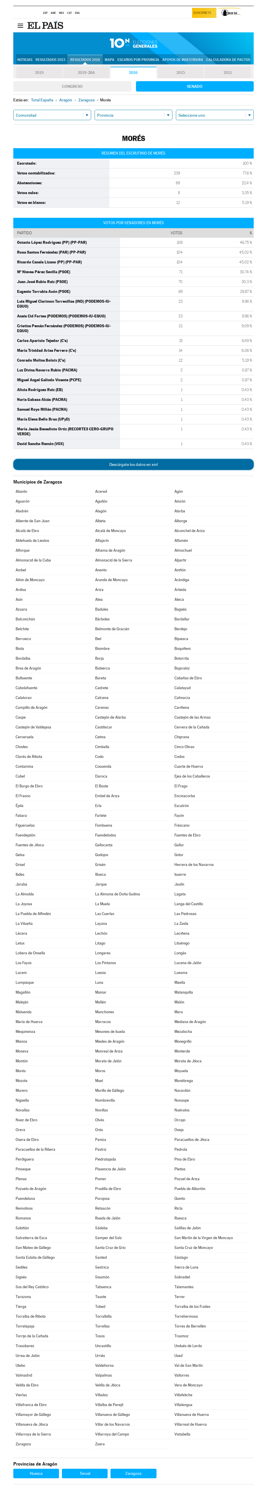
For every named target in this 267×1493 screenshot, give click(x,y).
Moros (100, 1071)
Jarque (101, 884)
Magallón (23, 992)
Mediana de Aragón (190, 1022)
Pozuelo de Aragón (31, 1189)
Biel (98, 639)
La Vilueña (24, 923)
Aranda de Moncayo (111, 580)
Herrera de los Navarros (194, 864)
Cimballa (102, 747)
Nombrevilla (105, 1100)
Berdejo (180, 629)
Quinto (179, 1198)
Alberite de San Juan (32, 521)
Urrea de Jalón (28, 1355)
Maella (179, 982)
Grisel (20, 864)
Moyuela (181, 1071)
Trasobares (25, 1346)
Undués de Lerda (188, 1346)
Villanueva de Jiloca (32, 1424)
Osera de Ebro (27, 1139)
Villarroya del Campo (112, 1434)
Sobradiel (182, 1277)
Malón (179, 1002)
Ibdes (20, 874)
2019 (39, 72)
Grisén (100, 864)
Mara (178, 1012)
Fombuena (103, 825)
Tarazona (23, 1297)
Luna (99, 982)
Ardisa (21, 589)
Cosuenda (103, 766)
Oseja (179, 1130)
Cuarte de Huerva (188, 766)
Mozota (21, 1081)
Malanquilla (183, 992)
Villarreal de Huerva (190, 1424)
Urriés (100, 1355)
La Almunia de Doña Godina (117, 894)
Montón (22, 1061)
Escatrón (181, 806)
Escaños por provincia (138, 60)
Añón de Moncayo (30, 580)
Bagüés (180, 609)
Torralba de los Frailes (192, 1306)
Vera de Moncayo (188, 1385)
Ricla (178, 1208)
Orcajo (179, 1120)
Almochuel (183, 550)
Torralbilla (103, 1316)
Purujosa (102, 1198)
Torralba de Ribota (31, 1316)
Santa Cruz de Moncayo (193, 1247)
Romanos (23, 1218)
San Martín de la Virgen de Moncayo (203, 1238)
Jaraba (21, 884)
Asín (19, 599)
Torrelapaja (25, 1326)
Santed (101, 1257)
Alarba (179, 511)
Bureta (100, 678)
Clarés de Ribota (29, 756)
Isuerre (180, 874)
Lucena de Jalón (187, 963)
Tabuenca (103, 1287)
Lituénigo (181, 943)
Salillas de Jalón (187, 1228)
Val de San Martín (188, 1365)
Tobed (100, 1306)
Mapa (109, 60)
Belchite (22, 629)
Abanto (21, 491)
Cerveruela (25, 737)
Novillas (101, 1110)
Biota (20, 648)
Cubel (20, 776)
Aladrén (22, 511)
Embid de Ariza (107, 796)
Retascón (103, 1208)
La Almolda (25, 894)
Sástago (181, 1257)
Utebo (20, 1365)
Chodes (22, 747)
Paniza (100, 1139)
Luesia (100, 972)
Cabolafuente (26, 688)
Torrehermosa (186, 1316)
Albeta (100, 521)
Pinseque (23, 1169)
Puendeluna (25, 1198)
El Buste (101, 786)
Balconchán (25, 619)
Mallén (100, 1002)
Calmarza (182, 698)
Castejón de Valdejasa (33, 727)
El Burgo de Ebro (29, 786)
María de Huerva (29, 1022)
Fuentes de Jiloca (30, 845)
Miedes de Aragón (109, 1041)
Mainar (100, 992)
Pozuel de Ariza (187, 1179)
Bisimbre (102, 648)
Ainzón (179, 501)
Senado (194, 86)
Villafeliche (183, 1395)
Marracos (103, 1022)
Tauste (100, 1297)
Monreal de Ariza (109, 1051)
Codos (179, 756)
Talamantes (184, 1287)
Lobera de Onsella (30, 953)
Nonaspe (181, 1100)
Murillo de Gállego (109, 1090)
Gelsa (20, 855)
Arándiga (181, 580)
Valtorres (181, 1375)
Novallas (23, 1110)
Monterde (182, 1051)
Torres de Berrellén (190, 1326)
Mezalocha (183, 1031)
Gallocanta (104, 845)
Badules (101, 609)
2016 (133, 72)
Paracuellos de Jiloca (191, 1139)
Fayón (179, 815)
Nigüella (22, 1100)
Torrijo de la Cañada (32, 1336)
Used (178, 1355)
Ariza (99, 589)
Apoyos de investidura (182, 60)
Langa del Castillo (188, 904)
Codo (99, 756)
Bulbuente (24, 678)
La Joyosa (24, 904)
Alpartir (180, 560)
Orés (99, 1130)
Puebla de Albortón (189, 1189)
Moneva (22, 1051)
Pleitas (179, 1169)
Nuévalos (181, 1110)
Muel (99, 1081)
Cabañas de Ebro (188, 678)
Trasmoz (181, 1336)
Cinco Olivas (184, 747)
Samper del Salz (108, 1238)
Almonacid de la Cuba (33, 560)
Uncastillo (103, 1346)
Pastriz (100, 1149)
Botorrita (181, 658)
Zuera (100, 1444)
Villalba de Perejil (109, 1405)
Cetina (100, 737)
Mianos (21, 1041)
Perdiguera (25, 1159)
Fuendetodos (105, 835)
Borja (99, 658)
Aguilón (101, 501)
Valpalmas (103, 1375)
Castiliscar (103, 727)
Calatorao (24, 698)
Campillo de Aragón (31, 707)
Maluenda (24, 1012)
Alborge (180, 521)
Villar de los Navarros (112, 1424)
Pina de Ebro (184, 1159)
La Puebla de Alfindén (33, 914)
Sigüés (21, 1277)
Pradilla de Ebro (108, 1189)
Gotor (178, 855)
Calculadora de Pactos (228, 60)
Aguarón (23, 501)
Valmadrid (24, 1375)
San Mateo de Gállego (33, 1247)
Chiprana (181, 737)
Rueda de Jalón (107, 1218)
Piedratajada (105, 1159)
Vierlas (21, 1395)
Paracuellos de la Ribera (35, 1149)
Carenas (102, 707)
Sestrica (102, 1267)
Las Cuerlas (104, 914)
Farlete (100, 815)
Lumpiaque (25, 982)
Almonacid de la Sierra (113, 560)
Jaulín (179, 884)
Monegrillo (182, 1041)
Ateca (179, 599)
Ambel (21, 570)
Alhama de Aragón (110, 550)
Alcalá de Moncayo (110, 531)
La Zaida (181, 923)
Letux (20, 943)
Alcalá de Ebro (27, 531)
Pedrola (180, 1149)
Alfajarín (102, 540)
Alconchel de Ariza (189, 531)
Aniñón (180, 570)
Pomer (100, 1179)
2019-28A (86, 72)
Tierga (21, 1306)
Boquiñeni (182, 648)
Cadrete (101, 688)
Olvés (99, 1120)
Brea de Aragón (28, 668)
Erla (98, 806)
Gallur (179, 845)
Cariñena (181, 707)
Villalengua (183, 1405)
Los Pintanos (105, 963)
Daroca (101, 776)
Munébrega (183, 1081)
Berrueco (23, 639)
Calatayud (182, 688)
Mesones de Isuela (110, 1031)
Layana (101, 923)
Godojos (101, 855)
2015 (180, 72)
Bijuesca (181, 639)
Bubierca (102, 668)
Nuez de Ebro (26, 1120)
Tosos (100, 1336)
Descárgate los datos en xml (133, 464)
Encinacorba (184, 796)
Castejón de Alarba (110, 717)
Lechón (101, 933)
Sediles (21, 1267)
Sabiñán (22, 1228)
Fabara (21, 815)
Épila (19, 806)
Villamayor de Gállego (33, 1414)
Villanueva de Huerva (191, 1414)
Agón (178, 491)
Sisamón (102, 1277)
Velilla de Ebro (27, 1385)
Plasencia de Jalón (110, 1169)
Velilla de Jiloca (107, 1385)
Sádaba (101, 1228)
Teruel (85, 1473)
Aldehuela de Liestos (32, 540)
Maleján (22, 1002)
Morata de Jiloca (188, 1061)
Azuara (21, 609)
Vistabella (182, 1434)
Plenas (21, 1179)
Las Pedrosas (185, 914)
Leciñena (181, 933)
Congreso (72, 86)
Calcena (101, 698)
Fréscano (181, 825)
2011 (227, 72)
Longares (103, 953)
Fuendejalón (25, 835)
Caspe (21, 717)
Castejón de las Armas (192, 717)
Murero (21, 1090)
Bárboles (102, 619)
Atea (99, 599)
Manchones (104, 1012)
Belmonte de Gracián (112, 629)
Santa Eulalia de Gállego (35, 1257)
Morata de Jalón (108, 1061)
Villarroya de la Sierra (33, 1434)
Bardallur (181, 619)
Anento (101, 570)
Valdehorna (104, 1365)
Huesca (36, 1473)
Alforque (23, 550)
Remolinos (24, 1208)
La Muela (102, 904)
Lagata (180, 894)
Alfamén (181, 540)
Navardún (182, 1090)
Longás (180, 953)
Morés (21, 1071)
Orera (20, 1130)
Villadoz (101, 1395)
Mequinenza (25, 1031)
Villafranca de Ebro (31, 1405)
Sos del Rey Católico (32, 1287)
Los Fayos (24, 963)
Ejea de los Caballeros (192, 776)
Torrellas (102, 1326)
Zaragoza (23, 1444)
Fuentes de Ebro (187, 835)
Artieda (180, 589)
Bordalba (23, 658)
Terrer (179, 1297)
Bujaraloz (182, 668)
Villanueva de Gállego (112, 1414)
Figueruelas (25, 825)
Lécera (21, 933)
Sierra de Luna (186, 1267)
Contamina (24, 766)
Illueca (100, 874)
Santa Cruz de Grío (110, 1247)
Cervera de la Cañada (191, 727)
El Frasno (23, 796)
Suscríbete (203, 13)
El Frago (180, 786)
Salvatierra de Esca (31, 1238)
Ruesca (180, 1218)
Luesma (180, 972)
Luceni (21, 972)
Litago (100, 943)
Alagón (100, 511)
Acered (101, 491)
